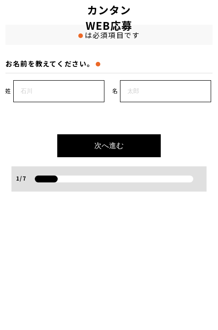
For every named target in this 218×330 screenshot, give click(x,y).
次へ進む (109, 145)
